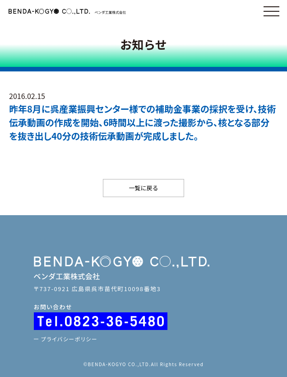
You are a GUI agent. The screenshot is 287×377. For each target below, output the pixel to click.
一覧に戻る (143, 188)
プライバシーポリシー (69, 339)
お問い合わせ (53, 306)
